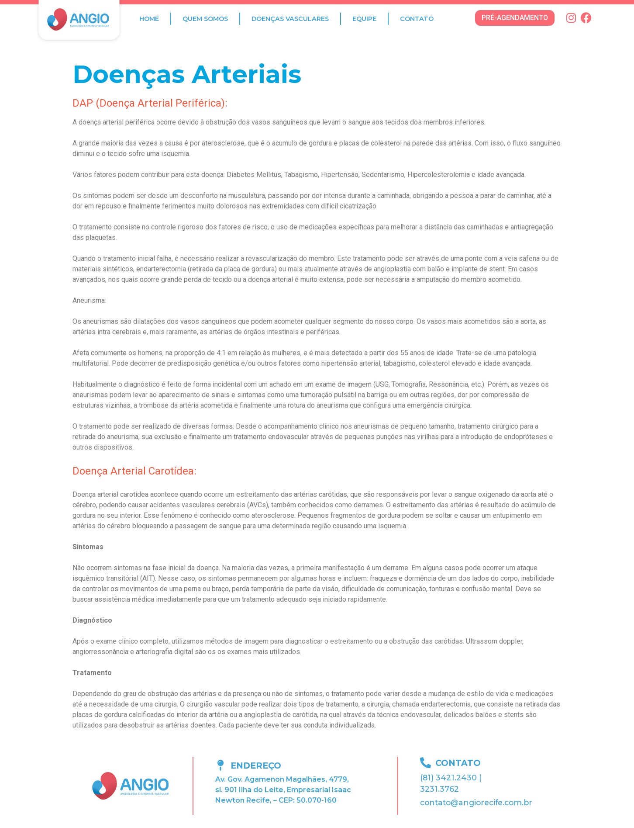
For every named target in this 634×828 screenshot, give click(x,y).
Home (149, 19)
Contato (417, 19)
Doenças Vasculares (290, 19)
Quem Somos (205, 19)
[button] (515, 18)
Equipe (364, 19)
